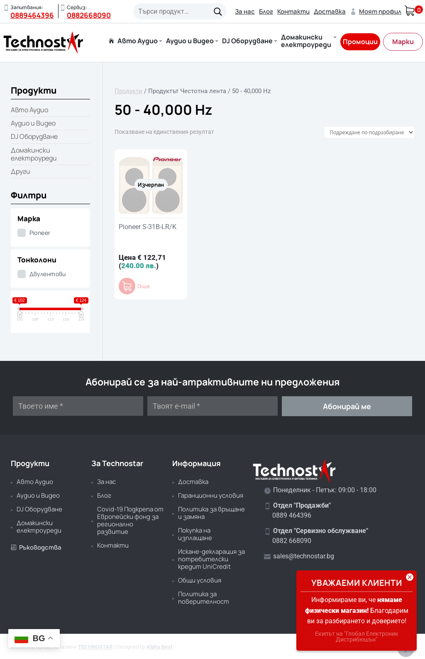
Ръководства (36, 547)
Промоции (360, 41)
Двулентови (47, 274)
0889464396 (32, 15)
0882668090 (89, 15)
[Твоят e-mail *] (212, 406)
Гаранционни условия (210, 495)
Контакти (293, 11)
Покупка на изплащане (195, 534)
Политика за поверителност (203, 598)
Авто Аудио (137, 41)
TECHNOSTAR (95, 647)
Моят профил (375, 11)
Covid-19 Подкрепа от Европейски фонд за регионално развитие (130, 520)
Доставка (330, 11)
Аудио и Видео (190, 41)
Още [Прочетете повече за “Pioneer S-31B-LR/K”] (143, 286)
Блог (266, 11)
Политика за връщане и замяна (211, 513)
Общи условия (199, 580)
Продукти (128, 91)
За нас (245, 11)
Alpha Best (159, 647)
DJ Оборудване (247, 41)
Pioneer (40, 233)
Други (20, 171)
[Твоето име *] (78, 406)
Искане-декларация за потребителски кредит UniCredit (211, 559)
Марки (403, 41)
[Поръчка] (369, 132)
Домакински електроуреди (306, 41)
